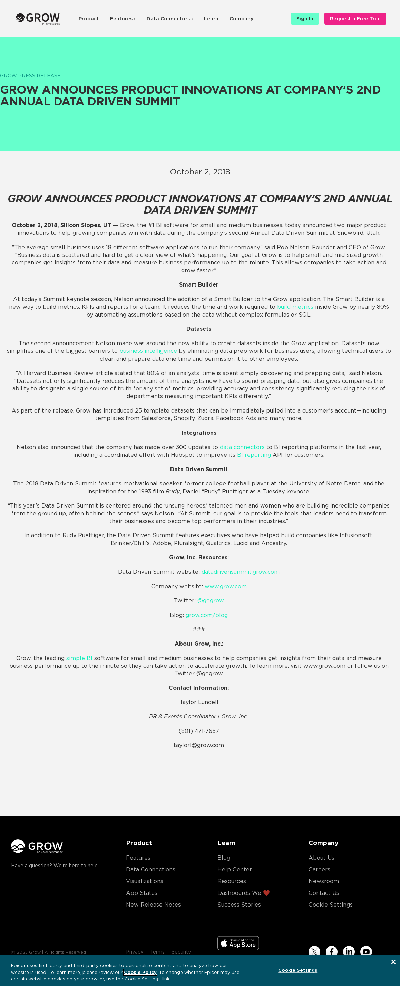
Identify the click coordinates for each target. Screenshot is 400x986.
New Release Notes (153, 904)
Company (241, 18)
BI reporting (254, 455)
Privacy (134, 952)
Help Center (234, 869)
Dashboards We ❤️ (243, 893)
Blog (223, 857)
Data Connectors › (170, 18)
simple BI (79, 658)
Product (89, 18)
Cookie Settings (331, 904)
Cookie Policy (140, 972)
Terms (157, 952)
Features (138, 857)
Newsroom (324, 881)
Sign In (304, 18)
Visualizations (144, 881)
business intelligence (148, 351)
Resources (231, 881)
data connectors (242, 447)
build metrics (295, 306)
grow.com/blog (207, 615)
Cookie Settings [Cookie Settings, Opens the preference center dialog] (297, 970)
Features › (123, 18)
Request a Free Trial (355, 18)
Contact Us (324, 893)
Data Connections (150, 869)
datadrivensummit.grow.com (241, 572)
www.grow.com (226, 586)
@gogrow (210, 600)
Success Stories (239, 904)
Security (181, 952)
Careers (319, 869)
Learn (211, 18)
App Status (141, 893)
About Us (321, 857)
